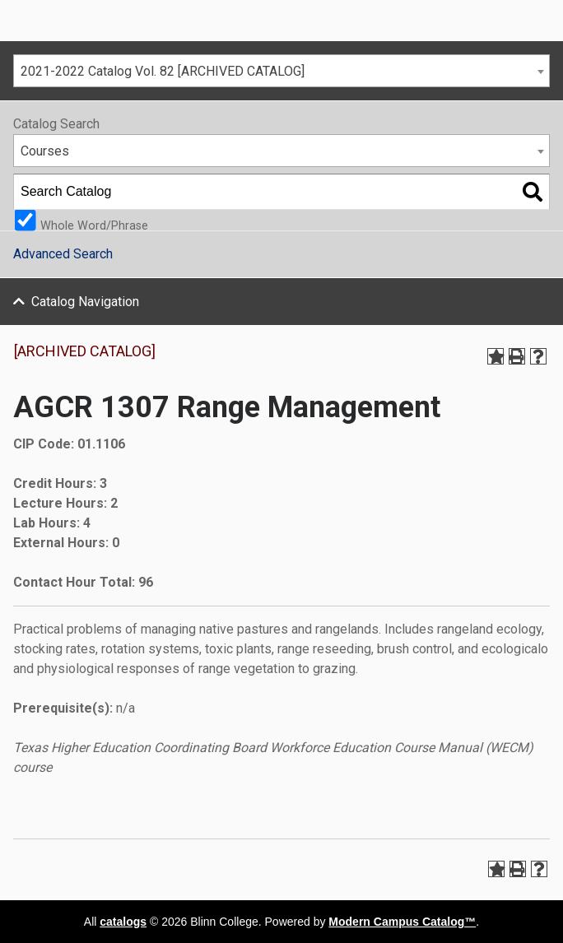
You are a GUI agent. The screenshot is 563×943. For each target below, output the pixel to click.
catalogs (123, 921)
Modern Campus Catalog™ (402, 921)
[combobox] (281, 70)
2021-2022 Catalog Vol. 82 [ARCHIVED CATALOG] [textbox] (163, 71)
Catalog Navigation (85, 301)
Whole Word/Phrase (94, 225)
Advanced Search (63, 254)
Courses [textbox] (45, 151)
